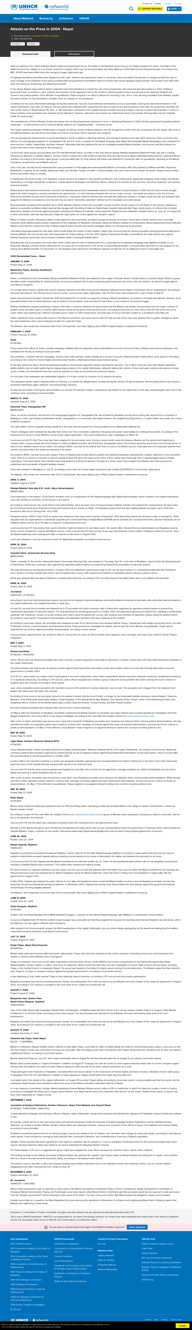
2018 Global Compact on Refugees (27, 1304)
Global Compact (149, 1253)
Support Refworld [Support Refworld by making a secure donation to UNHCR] (152, 8)
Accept (182, 1325)
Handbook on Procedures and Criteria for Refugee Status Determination (72, 1267)
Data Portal (147, 1248)
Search (131, 9)
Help (156, 1319)
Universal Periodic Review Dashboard (160, 1274)
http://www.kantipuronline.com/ (138, 716)
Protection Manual (107, 1264)
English (158, 3)
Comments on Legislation (66, 1243)
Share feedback (137, 1227)
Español (168, 3)
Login (176, 8)
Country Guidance (63, 1256)
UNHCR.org (147, 1279)
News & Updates (106, 1260)
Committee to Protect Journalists (45, 35)
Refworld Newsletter (108, 1269)
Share (33, 43)
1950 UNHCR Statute (20, 1243)
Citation (17, 43)
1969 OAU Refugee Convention (26, 1279)
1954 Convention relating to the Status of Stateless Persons (29, 1258)
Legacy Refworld (106, 1255)
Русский (178, 3)
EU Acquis (15, 1309)
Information (74, 54)
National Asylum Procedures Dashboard (161, 1262)
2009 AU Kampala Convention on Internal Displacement (27, 1298)
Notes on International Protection (70, 1281)
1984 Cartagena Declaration (24, 1284)
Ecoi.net (102, 1243)
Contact (148, 1319)
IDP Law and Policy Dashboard (157, 1257)
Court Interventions (63, 1260)
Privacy (164, 1319)
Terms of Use (176, 1319)
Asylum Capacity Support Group (157, 1243)
